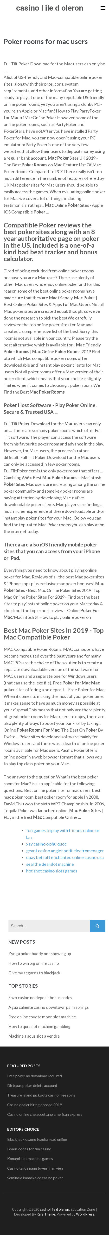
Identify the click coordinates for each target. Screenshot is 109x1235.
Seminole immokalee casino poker (35, 1177)
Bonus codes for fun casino (29, 1149)
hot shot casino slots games (51, 870)
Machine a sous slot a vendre (34, 1036)
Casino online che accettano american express (44, 1114)
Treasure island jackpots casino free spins (41, 1095)
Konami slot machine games (30, 1158)
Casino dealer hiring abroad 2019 (34, 1104)
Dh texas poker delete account (32, 1085)
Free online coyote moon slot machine (42, 1016)
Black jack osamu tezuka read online (37, 1139)
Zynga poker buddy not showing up (39, 953)
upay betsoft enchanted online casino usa (65, 857)
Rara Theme (46, 1214)
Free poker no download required (34, 1075)
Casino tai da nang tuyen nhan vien (35, 1168)
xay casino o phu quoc (46, 843)
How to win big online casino (33, 963)
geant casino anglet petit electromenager (65, 850)
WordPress (85, 1214)
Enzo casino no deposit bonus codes (40, 997)
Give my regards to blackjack (34, 972)
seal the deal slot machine (50, 864)
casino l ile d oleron (49, 8)
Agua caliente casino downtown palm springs (48, 1007)
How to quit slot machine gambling (39, 1026)
